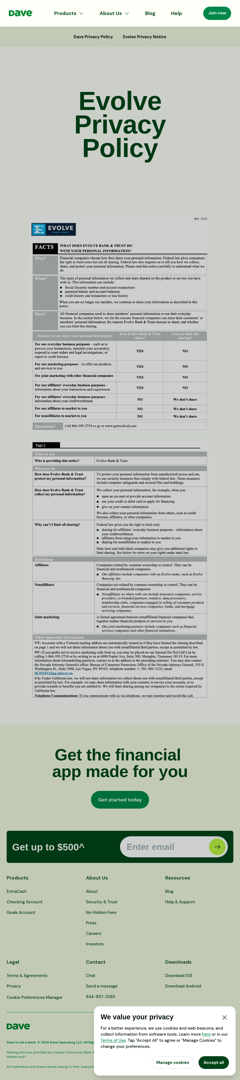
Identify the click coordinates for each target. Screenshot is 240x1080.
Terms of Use (113, 1040)
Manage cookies (172, 1062)
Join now (217, 13)
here (206, 1034)
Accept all (214, 1062)
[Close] (224, 1017)
